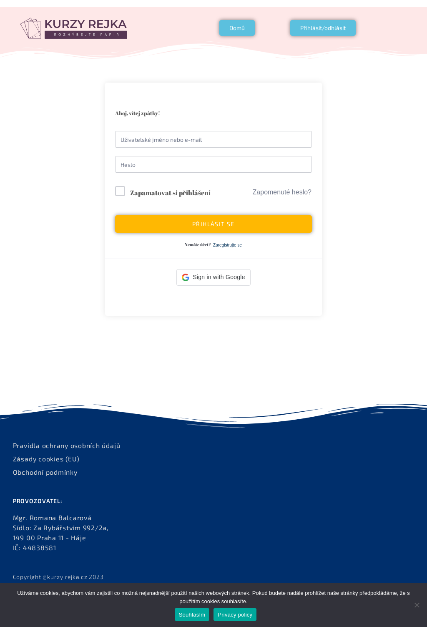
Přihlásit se (213, 223)
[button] (213, 277)
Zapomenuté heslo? (282, 192)
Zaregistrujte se (227, 245)
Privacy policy (235, 615)
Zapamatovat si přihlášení (170, 192)
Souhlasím (192, 615)
